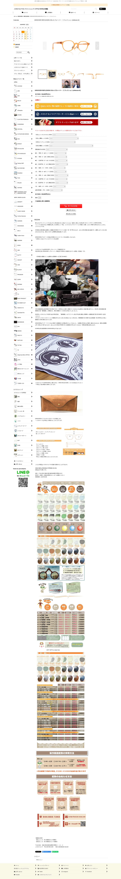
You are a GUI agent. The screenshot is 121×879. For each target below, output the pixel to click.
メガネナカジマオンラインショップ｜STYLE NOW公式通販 (31, 9)
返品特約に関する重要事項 (42, 201)
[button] (45, 46)
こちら (68, 4)
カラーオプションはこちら (53, 650)
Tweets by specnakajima (19, 468)
